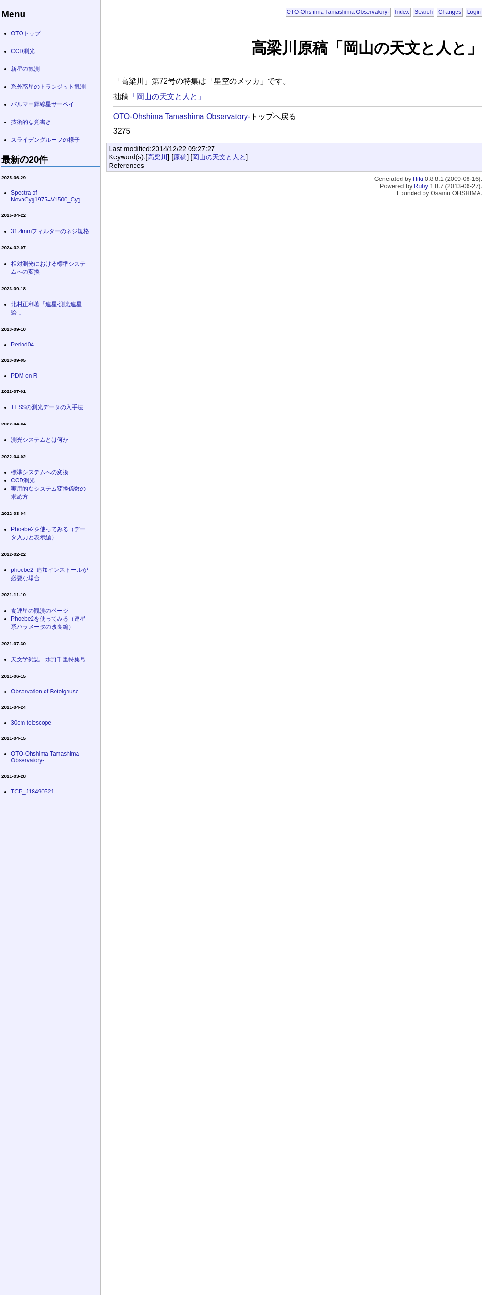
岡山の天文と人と (219, 157)
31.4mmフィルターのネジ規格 (50, 231)
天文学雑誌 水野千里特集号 (48, 659)
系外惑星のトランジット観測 (48, 86)
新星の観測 (25, 69)
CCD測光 (23, 51)
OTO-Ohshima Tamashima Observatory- (338, 12)
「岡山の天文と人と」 (167, 96)
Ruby (421, 186)
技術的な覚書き (31, 122)
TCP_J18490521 (32, 791)
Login (474, 12)
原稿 (180, 157)
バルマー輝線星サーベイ (42, 104)
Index (402, 12)
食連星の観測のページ (39, 610)
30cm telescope (31, 722)
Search (423, 12)
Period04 (22, 344)
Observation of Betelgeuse (44, 691)
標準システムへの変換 (39, 472)
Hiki (418, 178)
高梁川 (157, 157)
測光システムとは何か (39, 439)
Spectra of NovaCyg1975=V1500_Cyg (46, 196)
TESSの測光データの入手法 (47, 407)
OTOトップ (26, 33)
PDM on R (24, 375)
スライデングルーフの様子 (45, 139)
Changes (449, 12)
